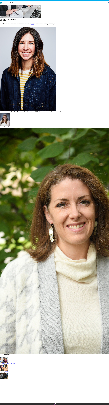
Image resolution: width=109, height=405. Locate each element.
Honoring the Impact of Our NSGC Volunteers (5, 371)
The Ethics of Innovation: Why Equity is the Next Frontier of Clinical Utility (8, 363)
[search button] (108, 2)
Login (0, 386)
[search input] (101, 2)
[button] (107, 0)
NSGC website (32, 24)
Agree (54, 404)
